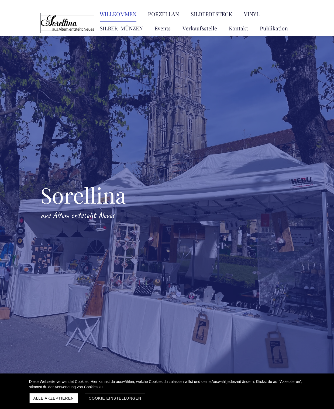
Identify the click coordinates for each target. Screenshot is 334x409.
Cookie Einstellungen (115, 398)
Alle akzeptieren (53, 398)
